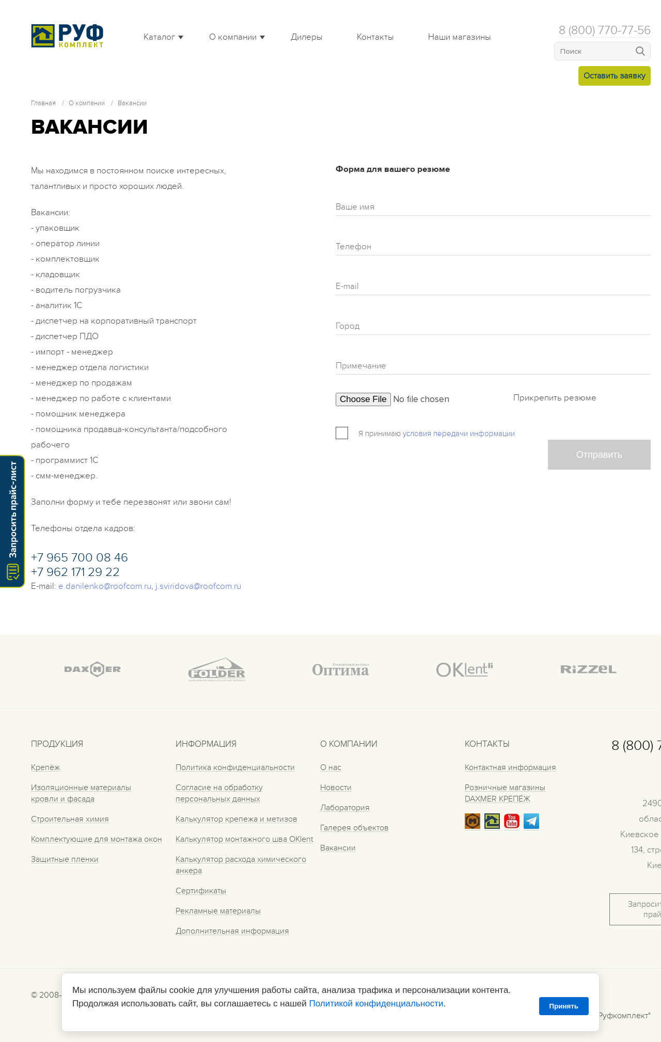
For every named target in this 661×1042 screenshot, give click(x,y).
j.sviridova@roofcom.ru (198, 586)
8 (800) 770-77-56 (605, 30)
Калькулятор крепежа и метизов (236, 819)
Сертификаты (201, 891)
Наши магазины (459, 37)
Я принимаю (379, 433)
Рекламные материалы (218, 911)
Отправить (599, 455)
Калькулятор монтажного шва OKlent (244, 839)
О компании (233, 37)
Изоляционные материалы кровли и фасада (81, 793)
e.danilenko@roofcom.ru (104, 586)
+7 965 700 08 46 (79, 557)
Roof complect (69, 35)
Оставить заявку (615, 76)
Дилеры (307, 37)
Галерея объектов (354, 828)
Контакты (375, 37)
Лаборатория (345, 808)
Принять (563, 1006)
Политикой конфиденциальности (376, 1003)
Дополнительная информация (232, 931)
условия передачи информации (459, 433)
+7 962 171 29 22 (75, 572)
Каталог (159, 37)
